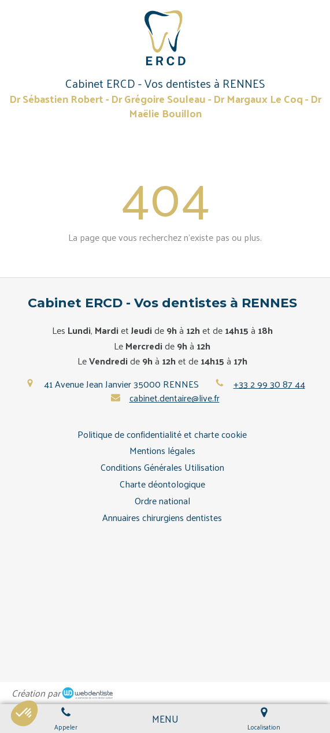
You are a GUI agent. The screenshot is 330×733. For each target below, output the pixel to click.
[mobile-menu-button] (165, 718)
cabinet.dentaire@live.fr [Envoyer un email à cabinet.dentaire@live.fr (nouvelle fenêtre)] (174, 397)
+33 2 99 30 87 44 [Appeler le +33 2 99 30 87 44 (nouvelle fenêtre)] (269, 383)
